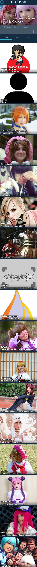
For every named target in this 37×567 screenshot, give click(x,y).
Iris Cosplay (15, 21)
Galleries (27, 17)
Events (34, 17)
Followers (14, 17)
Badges (21, 17)
